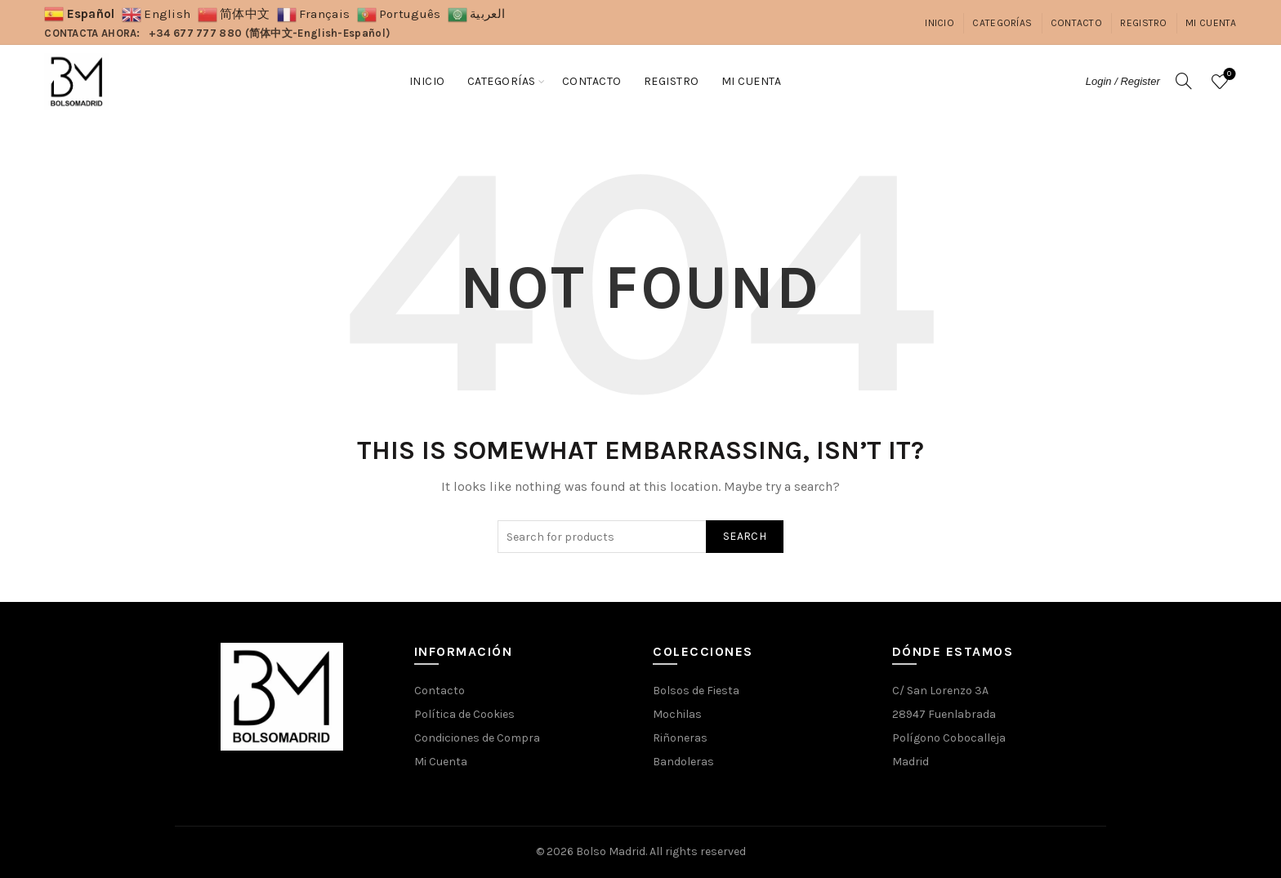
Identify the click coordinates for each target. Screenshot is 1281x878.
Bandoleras (683, 762)
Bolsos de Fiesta (696, 690)
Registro (1143, 23)
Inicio (939, 23)
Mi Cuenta (1211, 23)
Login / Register (1123, 81)
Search (744, 536)
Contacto (1076, 23)
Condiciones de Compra (477, 738)
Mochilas (677, 714)
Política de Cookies (464, 714)
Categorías (1002, 23)
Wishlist (1227, 74)
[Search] (1184, 81)
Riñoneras (680, 738)
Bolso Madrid (610, 851)
